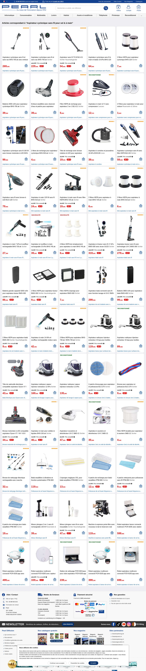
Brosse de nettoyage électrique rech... (14, 491)
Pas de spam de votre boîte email (121, 603)
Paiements (82, 598)
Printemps (116, 15)
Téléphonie (103, 15)
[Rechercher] (106, 8)
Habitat (66, 15)
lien (104, 653)
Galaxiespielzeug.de (118, 633)
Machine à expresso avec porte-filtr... (100, 538)
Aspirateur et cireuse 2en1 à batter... (100, 398)
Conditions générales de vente (13, 640)
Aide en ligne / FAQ (11, 598)
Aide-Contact (117, 1)
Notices (7, 651)
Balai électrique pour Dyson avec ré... (14, 398)
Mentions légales (9, 643)
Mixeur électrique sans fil (39, 538)
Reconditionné (130, 15)
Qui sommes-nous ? (10, 634)
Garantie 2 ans (115, 601)
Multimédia (41, 15)
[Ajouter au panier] (26, 65)
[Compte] (129, 8)
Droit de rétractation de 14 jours (120, 598)
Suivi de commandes (104, 1)
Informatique (9, 15)
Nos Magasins (128, 1)
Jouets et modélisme (84, 15)
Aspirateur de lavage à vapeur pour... (43, 398)
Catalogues (139, 1)
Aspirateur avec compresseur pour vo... (101, 117)
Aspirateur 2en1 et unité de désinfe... (71, 444)
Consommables (26, 15)
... (141, 15)
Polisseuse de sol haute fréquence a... (43, 491)
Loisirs (53, 15)
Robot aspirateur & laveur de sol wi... (128, 538)
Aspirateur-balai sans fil (96, 257)
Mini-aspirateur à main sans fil (40, 211)
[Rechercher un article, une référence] (81, 8)
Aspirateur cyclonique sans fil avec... (14, 164)
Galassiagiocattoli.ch (118, 642)
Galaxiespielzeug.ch (118, 639)
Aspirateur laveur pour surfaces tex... (100, 351)
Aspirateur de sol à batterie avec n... (100, 304)
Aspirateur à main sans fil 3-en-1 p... (42, 257)
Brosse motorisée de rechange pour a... (15, 444)
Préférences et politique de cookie (14, 645)
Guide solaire (8, 654)
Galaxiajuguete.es (117, 644)
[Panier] (139, 8)
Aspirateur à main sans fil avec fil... (13, 257)
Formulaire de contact (12, 605)
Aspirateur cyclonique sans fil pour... (14, 71)
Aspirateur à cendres (95, 164)
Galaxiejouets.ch (117, 636)
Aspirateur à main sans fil (39, 444)
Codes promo (8, 648)
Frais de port (54, 1)
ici (117, 658)
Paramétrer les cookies (77, 663)
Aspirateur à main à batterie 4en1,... (42, 351)
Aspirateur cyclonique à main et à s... (128, 164)
